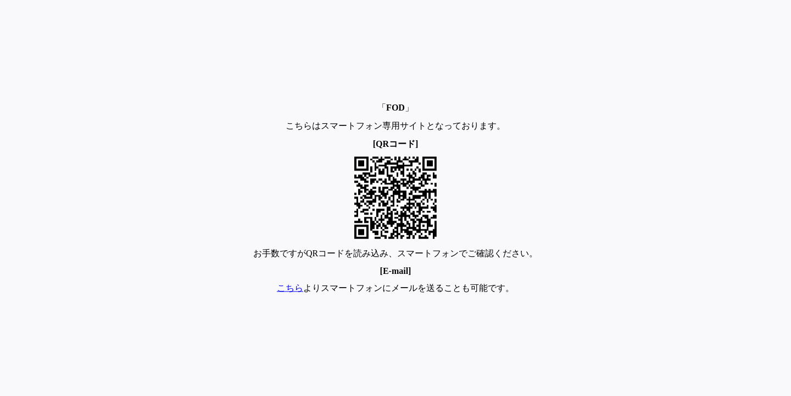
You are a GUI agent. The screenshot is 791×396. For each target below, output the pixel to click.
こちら (290, 288)
